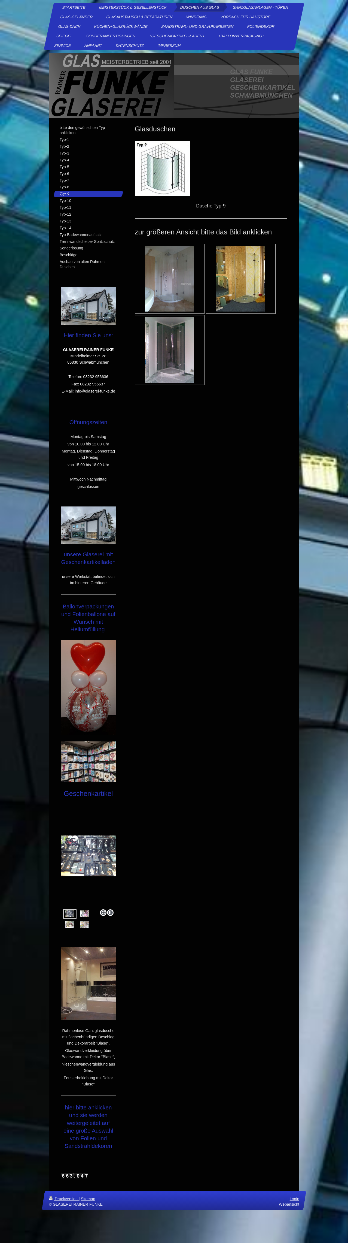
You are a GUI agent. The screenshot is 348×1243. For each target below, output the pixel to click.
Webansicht (289, 1204)
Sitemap (88, 1199)
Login (294, 1199)
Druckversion (64, 1199)
